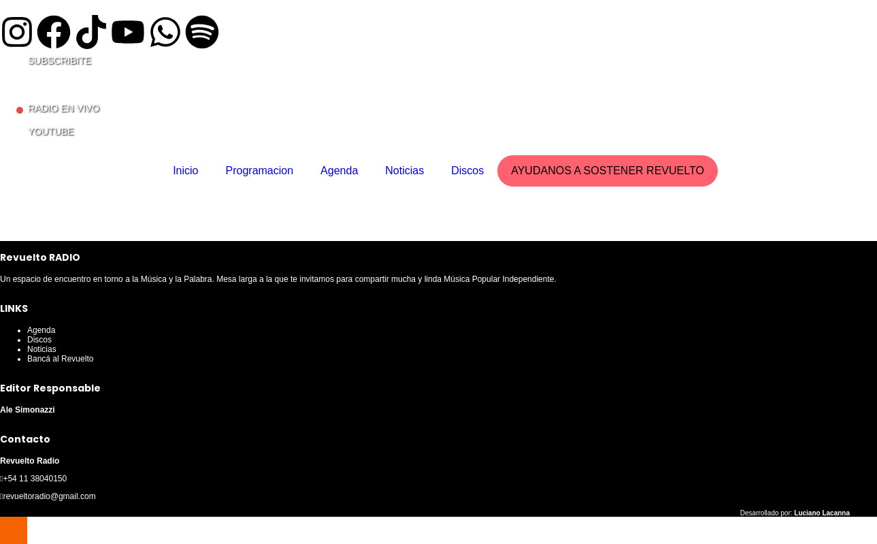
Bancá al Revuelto (60, 359)
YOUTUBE (51, 131)
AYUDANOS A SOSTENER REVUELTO (607, 170)
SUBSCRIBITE (59, 60)
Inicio (185, 170)
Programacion (260, 170)
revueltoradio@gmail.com (49, 496)
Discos (467, 170)
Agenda (339, 170)
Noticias (404, 170)
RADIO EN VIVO (63, 108)
